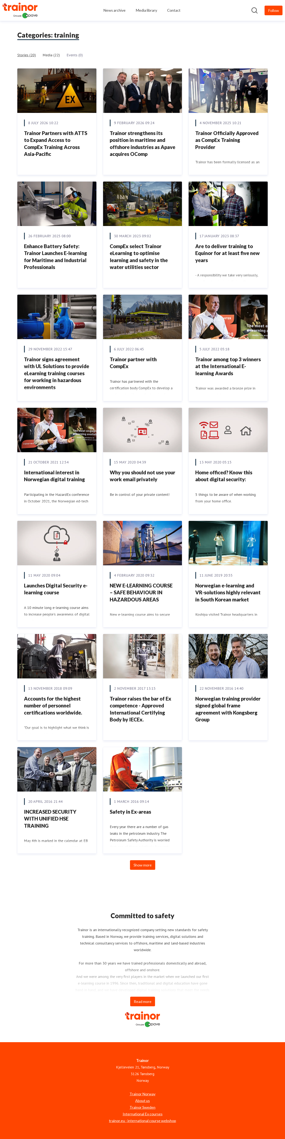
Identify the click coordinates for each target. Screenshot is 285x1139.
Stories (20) (26, 55)
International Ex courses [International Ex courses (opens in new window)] (143, 1114)
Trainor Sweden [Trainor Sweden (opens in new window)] (142, 1107)
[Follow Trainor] (273, 10)
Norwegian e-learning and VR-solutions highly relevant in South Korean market (228, 592)
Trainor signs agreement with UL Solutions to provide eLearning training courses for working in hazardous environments (56, 373)
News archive (114, 10)
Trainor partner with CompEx (133, 362)
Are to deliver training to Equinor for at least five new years (227, 253)
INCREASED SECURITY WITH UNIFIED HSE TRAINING (50, 819)
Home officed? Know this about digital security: (223, 475)
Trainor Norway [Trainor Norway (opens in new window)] (142, 1094)
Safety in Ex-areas (130, 812)
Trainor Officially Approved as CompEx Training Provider (227, 140)
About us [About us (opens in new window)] (142, 1100)
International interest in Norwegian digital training (54, 475)
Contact (173, 10)
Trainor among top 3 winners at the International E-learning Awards (228, 366)
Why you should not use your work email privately (142, 475)
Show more (143, 865)
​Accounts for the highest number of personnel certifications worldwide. (53, 706)
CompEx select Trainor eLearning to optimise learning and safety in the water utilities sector (139, 256)
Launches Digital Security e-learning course (55, 589)
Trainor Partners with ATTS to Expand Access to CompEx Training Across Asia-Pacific (55, 143)
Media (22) (51, 55)
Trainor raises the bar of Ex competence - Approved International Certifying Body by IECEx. (140, 709)
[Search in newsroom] (254, 10)
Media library (146, 10)
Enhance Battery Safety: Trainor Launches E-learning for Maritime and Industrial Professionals (55, 256)
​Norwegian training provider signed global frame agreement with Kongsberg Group (228, 709)
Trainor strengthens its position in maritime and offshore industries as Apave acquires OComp (142, 143)
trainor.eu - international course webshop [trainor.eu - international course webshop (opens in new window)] (142, 1120)
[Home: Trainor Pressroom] (20, 10)
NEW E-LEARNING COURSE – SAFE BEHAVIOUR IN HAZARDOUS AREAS (141, 592)
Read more (142, 1001)
